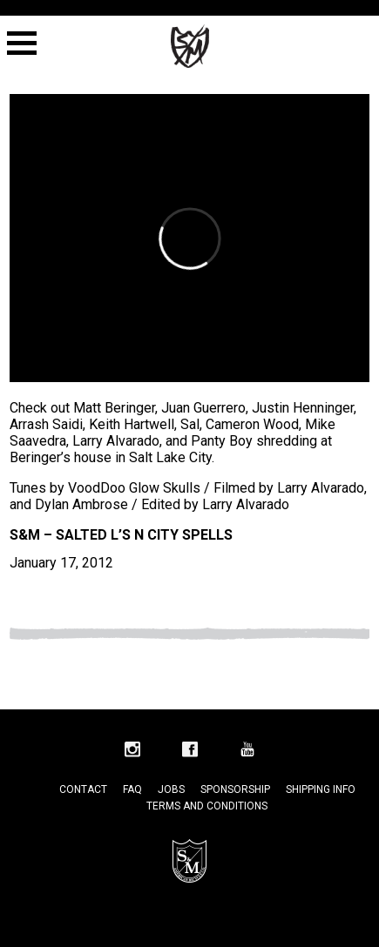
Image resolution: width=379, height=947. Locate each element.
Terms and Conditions (206, 806)
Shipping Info (320, 789)
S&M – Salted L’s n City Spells (121, 535)
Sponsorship (235, 789)
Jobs (171, 789)
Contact (83, 789)
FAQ (132, 789)
